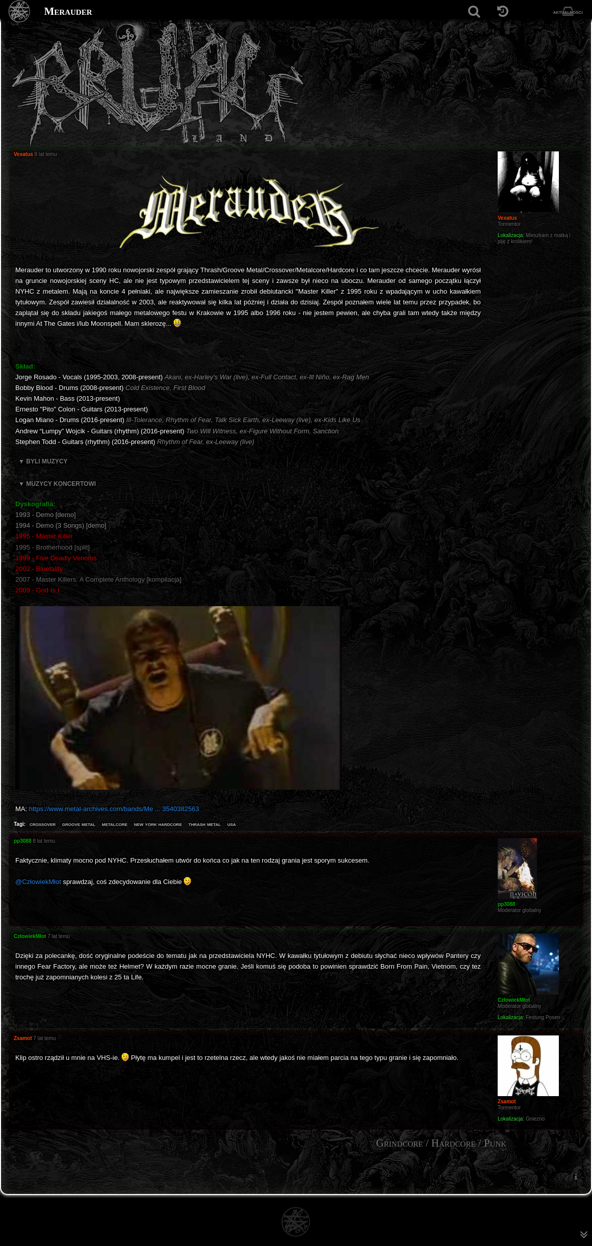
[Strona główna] (20, 11)
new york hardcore (158, 824)
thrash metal (205, 824)
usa (231, 824)
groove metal (78, 824)
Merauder (68, 11)
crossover (43, 824)
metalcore (114, 824)
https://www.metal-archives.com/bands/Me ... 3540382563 (114, 809)
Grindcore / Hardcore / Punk (441, 1143)
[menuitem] (575, 1177)
